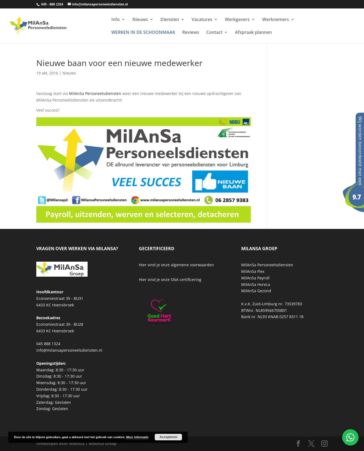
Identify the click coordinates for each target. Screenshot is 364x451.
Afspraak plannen (253, 32)
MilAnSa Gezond (256, 290)
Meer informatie (137, 437)
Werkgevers (237, 19)
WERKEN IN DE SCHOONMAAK (143, 32)
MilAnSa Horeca (255, 284)
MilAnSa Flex (252, 271)
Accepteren (168, 437)
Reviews (190, 32)
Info (115, 19)
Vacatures (202, 19)
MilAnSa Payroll (255, 277)
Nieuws (140, 19)
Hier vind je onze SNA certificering (170, 279)
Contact (214, 32)
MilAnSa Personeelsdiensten (95, 93)
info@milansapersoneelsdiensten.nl (69, 350)
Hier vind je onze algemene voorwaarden (176, 264)
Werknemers (275, 19)
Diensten (169, 19)
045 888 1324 (48, 343)
